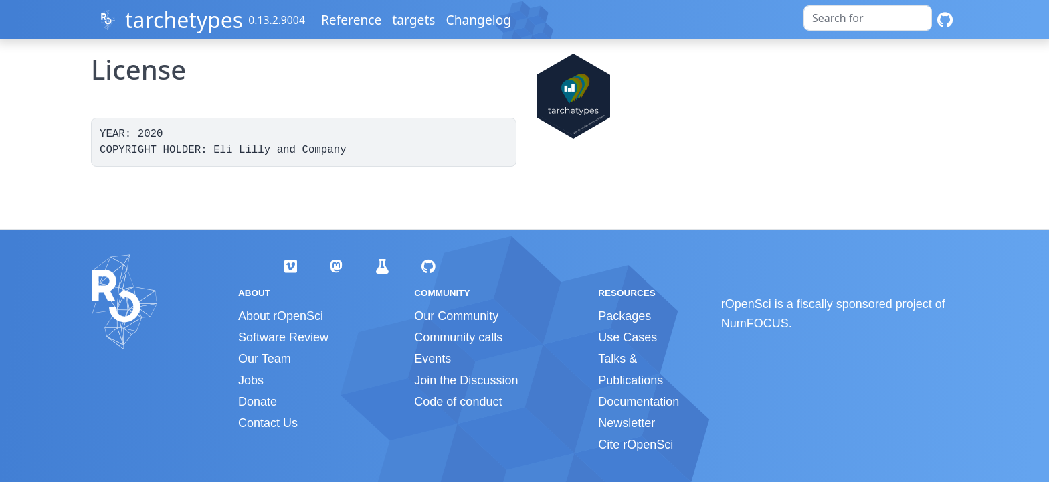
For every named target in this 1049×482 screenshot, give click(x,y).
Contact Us (268, 423)
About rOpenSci (280, 316)
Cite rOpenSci (635, 444)
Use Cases (627, 337)
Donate (257, 401)
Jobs (251, 380)
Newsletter (626, 423)
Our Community (456, 316)
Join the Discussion (466, 380)
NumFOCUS (755, 323)
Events (432, 359)
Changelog (479, 20)
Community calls (458, 337)
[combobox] (867, 18)
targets (413, 20)
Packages (624, 316)
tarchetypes (184, 19)
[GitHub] (945, 19)
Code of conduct (458, 401)
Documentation (638, 401)
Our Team (264, 359)
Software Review (283, 337)
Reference (351, 20)
